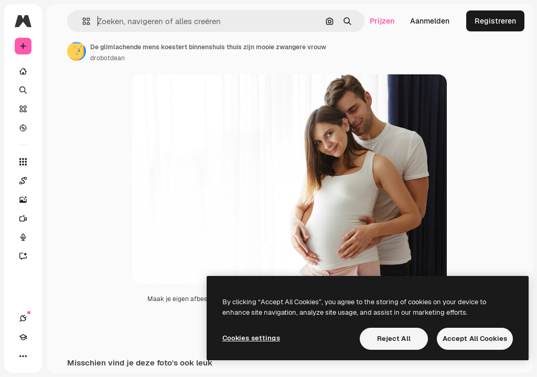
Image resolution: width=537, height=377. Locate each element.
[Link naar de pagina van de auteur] (76, 51)
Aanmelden (429, 21)
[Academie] (23, 337)
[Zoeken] (23, 90)
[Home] (23, 71)
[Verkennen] (23, 127)
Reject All (394, 338)
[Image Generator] (28, 199)
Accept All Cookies (475, 338)
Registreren (495, 21)
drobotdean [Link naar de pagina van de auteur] (107, 58)
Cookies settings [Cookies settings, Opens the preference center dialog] (251, 338)
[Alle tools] (23, 161)
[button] (82, 21)
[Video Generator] (28, 218)
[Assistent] (28, 256)
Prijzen (382, 21)
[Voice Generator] (28, 237)
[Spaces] (28, 180)
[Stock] (23, 109)
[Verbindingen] (23, 318)
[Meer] (23, 356)
